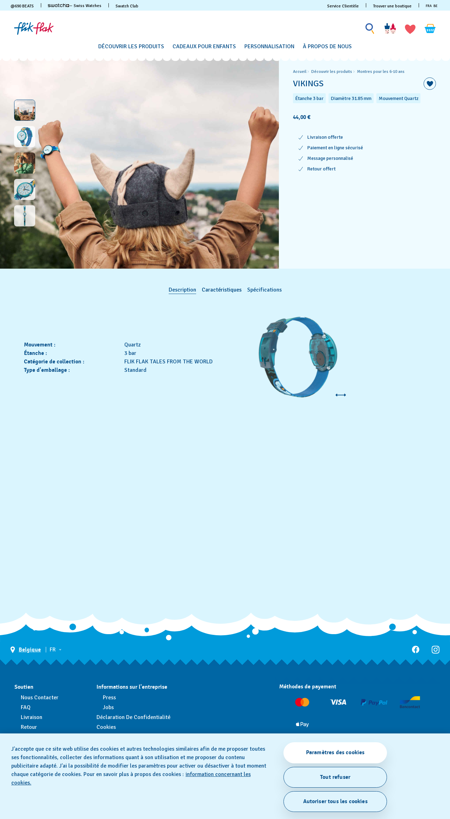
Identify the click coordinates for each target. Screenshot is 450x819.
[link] (58, 5)
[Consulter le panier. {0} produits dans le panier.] (430, 28)
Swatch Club (126, 6)
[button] (410, 28)
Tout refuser (335, 777)
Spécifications (264, 289)
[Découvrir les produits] (131, 46)
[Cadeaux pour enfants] (204, 46)
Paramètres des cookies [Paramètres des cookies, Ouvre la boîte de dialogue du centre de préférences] (335, 752)
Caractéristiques (222, 289)
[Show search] (370, 29)
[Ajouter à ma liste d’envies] (430, 83)
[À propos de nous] (327, 46)
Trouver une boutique (392, 6)
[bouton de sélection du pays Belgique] (25, 650)
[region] (364, 163)
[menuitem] (131, 45)
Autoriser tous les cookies (335, 801)
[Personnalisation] (269, 46)
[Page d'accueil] (34, 28)
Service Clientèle (343, 6)
